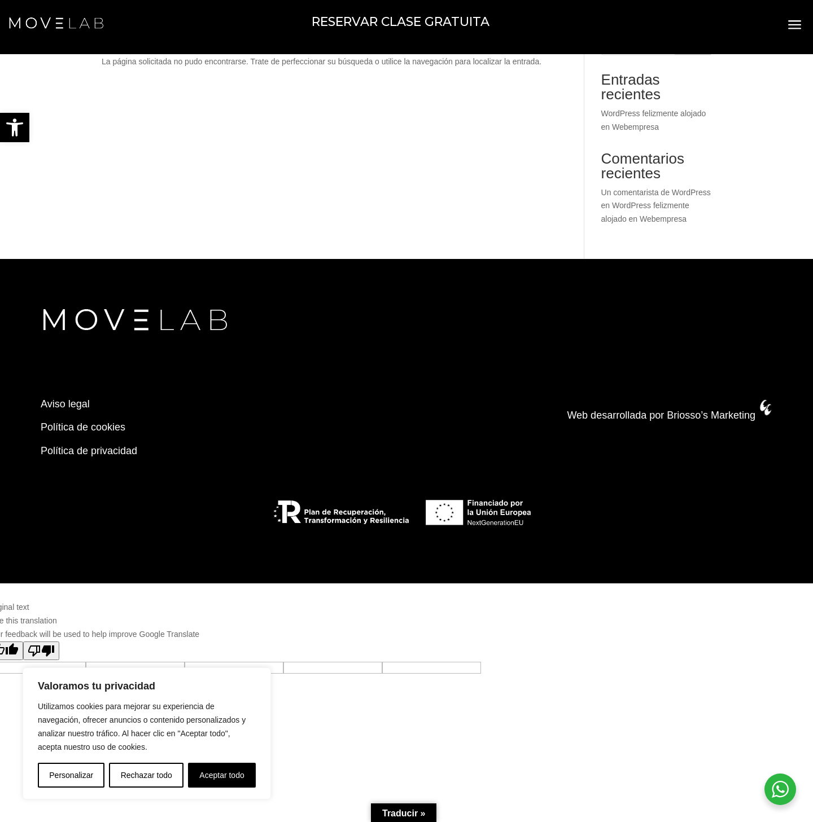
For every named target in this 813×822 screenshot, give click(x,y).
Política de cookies (83, 427)
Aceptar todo (221, 775)
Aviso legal (65, 404)
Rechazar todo (146, 775)
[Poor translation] (41, 650)
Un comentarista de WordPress (656, 192)
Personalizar (71, 775)
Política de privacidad (89, 450)
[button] (14, 127)
